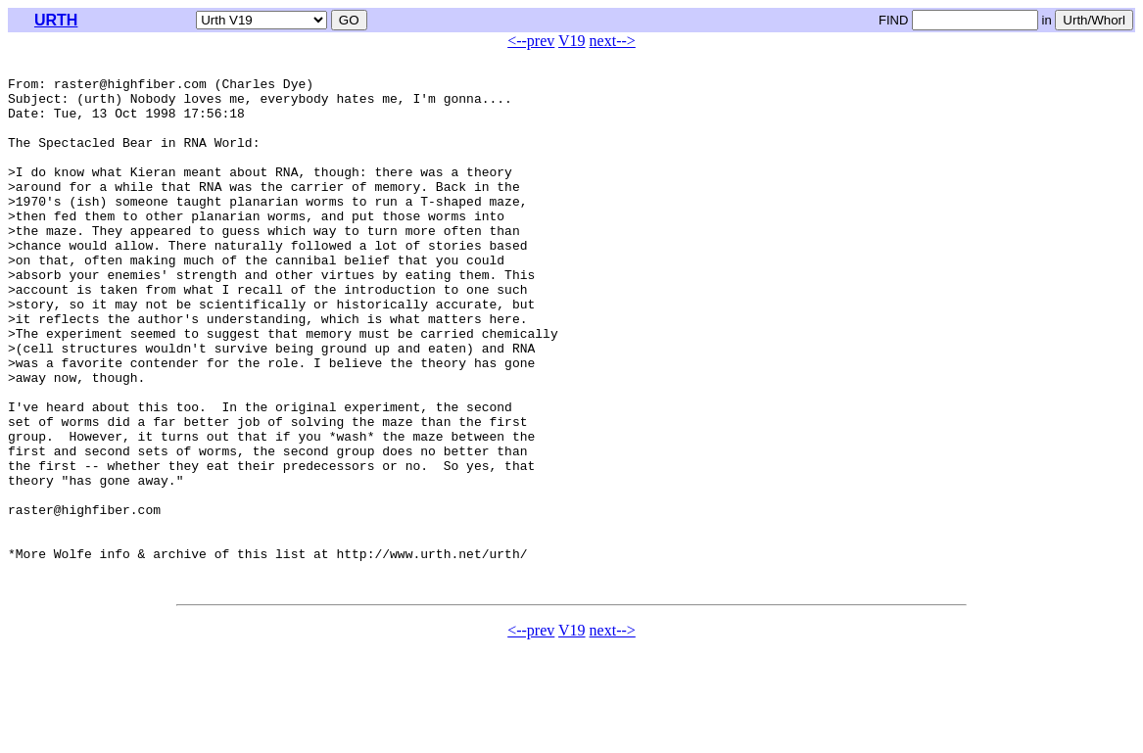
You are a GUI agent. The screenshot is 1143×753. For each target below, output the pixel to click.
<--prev (530, 40)
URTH (55, 20)
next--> (613, 40)
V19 (572, 40)
